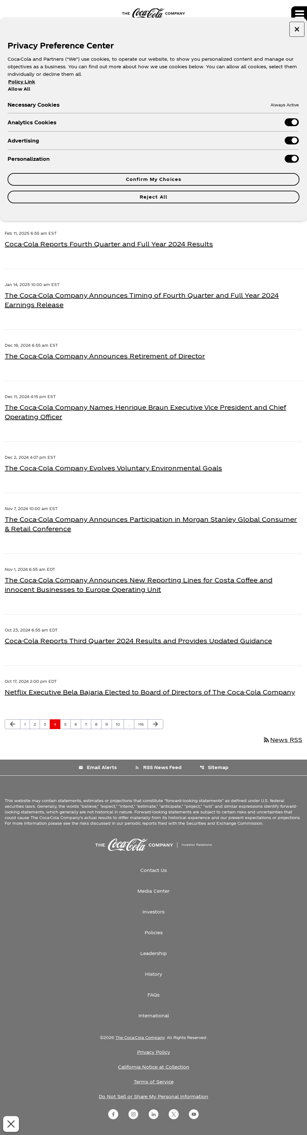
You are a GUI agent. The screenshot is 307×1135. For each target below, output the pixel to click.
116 (142, 724)
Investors (153, 911)
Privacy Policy (153, 1052)
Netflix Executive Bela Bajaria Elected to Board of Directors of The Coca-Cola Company (150, 692)
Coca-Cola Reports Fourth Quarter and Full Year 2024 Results (109, 244)
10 (119, 724)
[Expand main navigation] (299, 14)
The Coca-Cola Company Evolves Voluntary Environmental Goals (113, 468)
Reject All (153, 196)
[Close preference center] (297, 29)
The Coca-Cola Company (140, 1037)
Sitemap (214, 767)
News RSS (282, 739)
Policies (154, 932)
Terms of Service (154, 1081)
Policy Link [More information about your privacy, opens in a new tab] (21, 81)
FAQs (153, 994)
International (153, 1015)
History (153, 974)
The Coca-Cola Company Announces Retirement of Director (105, 356)
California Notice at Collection (153, 1067)
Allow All (19, 88)
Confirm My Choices (153, 179)
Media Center (153, 891)
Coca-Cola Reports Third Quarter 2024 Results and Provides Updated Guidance (138, 640)
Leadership (153, 953)
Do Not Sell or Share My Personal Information (153, 1096)
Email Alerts (98, 767)
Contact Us (153, 870)
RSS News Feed (158, 767)
